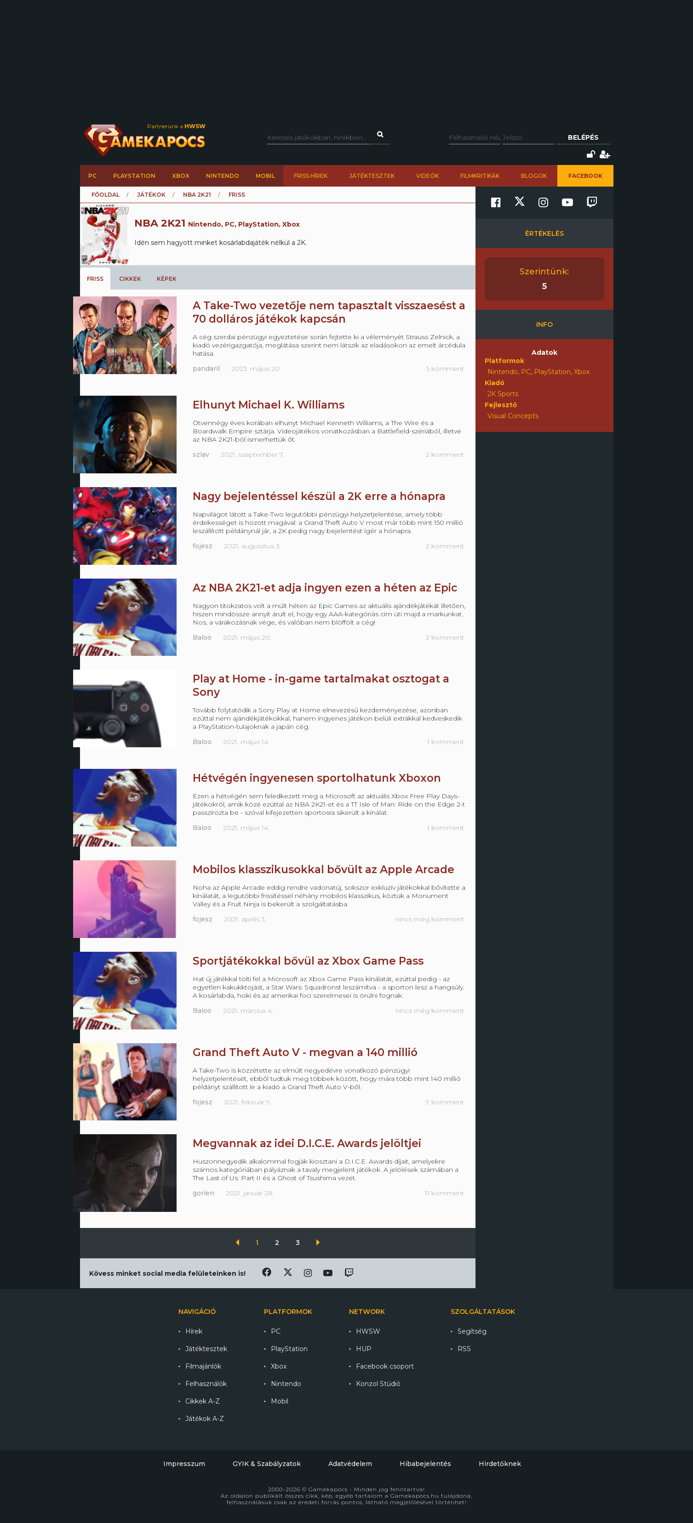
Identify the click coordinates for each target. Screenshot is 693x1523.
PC (92, 175)
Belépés (583, 137)
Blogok (534, 175)
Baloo (202, 637)
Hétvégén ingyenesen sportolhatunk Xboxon (317, 778)
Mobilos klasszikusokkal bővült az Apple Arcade (323, 869)
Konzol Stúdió (378, 1384)
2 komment (445, 454)
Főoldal (106, 194)
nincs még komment (429, 919)
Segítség (472, 1331)
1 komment (445, 742)
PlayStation (134, 175)
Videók (427, 175)
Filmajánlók (203, 1366)
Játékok (151, 194)
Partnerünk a (176, 126)
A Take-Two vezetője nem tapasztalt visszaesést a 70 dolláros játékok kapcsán (329, 312)
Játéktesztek (372, 175)
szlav (201, 454)
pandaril (206, 368)
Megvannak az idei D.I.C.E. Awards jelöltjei (307, 1143)
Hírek (193, 1331)
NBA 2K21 (197, 194)
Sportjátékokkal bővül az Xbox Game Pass (308, 961)
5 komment (445, 368)
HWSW (368, 1331)
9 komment (445, 1102)
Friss (95, 278)
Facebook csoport (385, 1366)
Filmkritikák (479, 175)
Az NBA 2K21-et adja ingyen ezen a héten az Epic (325, 587)
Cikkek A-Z (202, 1401)
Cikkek (130, 278)
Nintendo (222, 175)
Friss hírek (310, 175)
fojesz (202, 546)
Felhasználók (206, 1384)
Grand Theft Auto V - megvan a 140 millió (305, 1052)
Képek (167, 278)
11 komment (444, 1193)
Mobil (265, 175)
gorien (203, 1193)
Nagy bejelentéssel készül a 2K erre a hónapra (319, 496)
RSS (464, 1349)
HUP (364, 1349)
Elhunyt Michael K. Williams (268, 404)
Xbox (180, 175)
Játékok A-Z (204, 1419)
